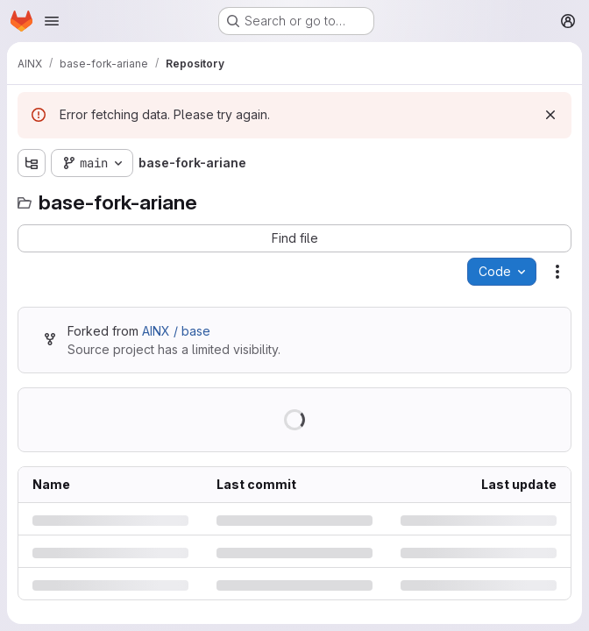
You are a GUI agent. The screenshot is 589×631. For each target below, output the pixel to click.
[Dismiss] (550, 114)
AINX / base (176, 330)
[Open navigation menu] (52, 21)
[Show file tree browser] (32, 163)
